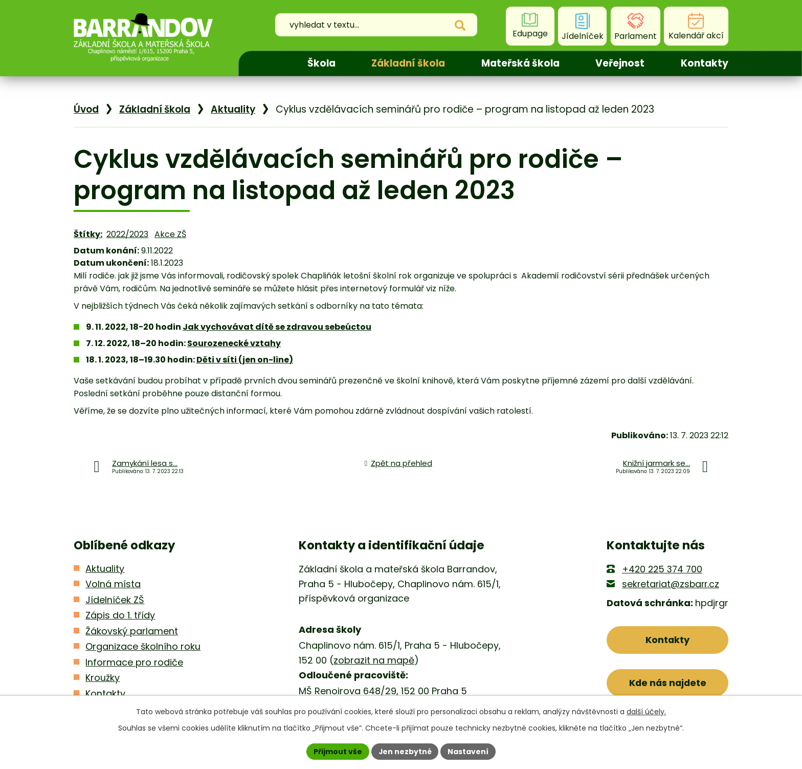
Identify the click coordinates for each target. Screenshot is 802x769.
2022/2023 (127, 234)
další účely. (646, 712)
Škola (321, 63)
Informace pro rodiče (134, 662)
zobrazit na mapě (373, 660)
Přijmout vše (337, 751)
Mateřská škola (520, 63)
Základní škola (408, 63)
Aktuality (233, 109)
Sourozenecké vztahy (234, 343)
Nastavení (468, 751)
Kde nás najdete (667, 682)
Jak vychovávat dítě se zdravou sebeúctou (277, 327)
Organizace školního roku (143, 646)
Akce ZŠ (170, 234)
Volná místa (113, 584)
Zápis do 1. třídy (120, 615)
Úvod (264, 63)
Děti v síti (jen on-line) (244, 360)
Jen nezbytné (405, 751)
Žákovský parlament (131, 631)
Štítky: (88, 234)
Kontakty (704, 63)
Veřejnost (619, 63)
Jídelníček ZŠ (114, 599)
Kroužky (102, 677)
